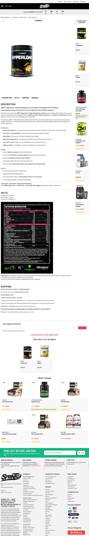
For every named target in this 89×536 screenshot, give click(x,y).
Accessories (26, 524)
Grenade (47, 532)
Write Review (82, 328)
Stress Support (27, 521)
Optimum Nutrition (49, 491)
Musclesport (48, 515)
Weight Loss (9, 527)
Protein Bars (26, 483)
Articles (60, 1)
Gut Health (25, 509)
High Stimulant (23, 17)
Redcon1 (47, 533)
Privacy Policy (71, 487)
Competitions (71, 478)
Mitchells (47, 508)
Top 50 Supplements (50, 476)
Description (7, 98)
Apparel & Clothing (28, 531)
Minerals (25, 515)
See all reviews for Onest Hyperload (44, 335)
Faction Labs (48, 516)
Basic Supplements (50, 530)
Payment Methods (72, 485)
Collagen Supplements (29, 501)
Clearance (47, 480)
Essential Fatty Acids (28, 506)
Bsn (46, 513)
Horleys (47, 523)
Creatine (25, 480)
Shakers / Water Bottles (29, 527)
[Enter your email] (60, 453)
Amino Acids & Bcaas (28, 487)
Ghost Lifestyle (12, 534)
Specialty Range (27, 520)
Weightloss (26, 485)
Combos (25, 490)
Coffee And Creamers (28, 504)
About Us (75, 1)
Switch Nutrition (49, 503)
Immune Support (27, 511)
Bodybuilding (26, 534)
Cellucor (47, 511)
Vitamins (25, 503)
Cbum (46, 528)
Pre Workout (15, 17)
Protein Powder (27, 478)
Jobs (69, 483)
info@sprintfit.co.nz (35, 465)
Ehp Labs (47, 493)
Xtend (46, 527)
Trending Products (50, 483)
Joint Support (26, 513)
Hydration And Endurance (29, 488)
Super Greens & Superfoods (30, 499)
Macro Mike (48, 525)
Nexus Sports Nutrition (51, 498)
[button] (6, 6)
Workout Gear (26, 526)
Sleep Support (26, 518)
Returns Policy (71, 480)
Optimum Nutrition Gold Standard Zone (33, 495)
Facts (17, 98)
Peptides (25, 516)
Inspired (47, 518)
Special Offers (49, 478)
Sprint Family (67, 1)
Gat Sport (47, 521)
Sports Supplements (5, 17)
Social (69, 496)
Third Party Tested (27, 493)
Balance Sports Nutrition (12, 532)
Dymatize (47, 499)
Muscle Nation (49, 510)
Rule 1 (46, 501)
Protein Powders (9, 525)
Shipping (83, 1)
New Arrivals (48, 481)
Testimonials (71, 501)
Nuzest (5, 534)
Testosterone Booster (28, 492)
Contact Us (70, 476)
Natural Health (27, 498)
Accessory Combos (28, 529)
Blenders (25, 532)
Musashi (47, 489)
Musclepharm (48, 506)
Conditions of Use (72, 488)
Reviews (35, 98)
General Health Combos (29, 508)
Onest (44, 339)
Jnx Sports (48, 520)
